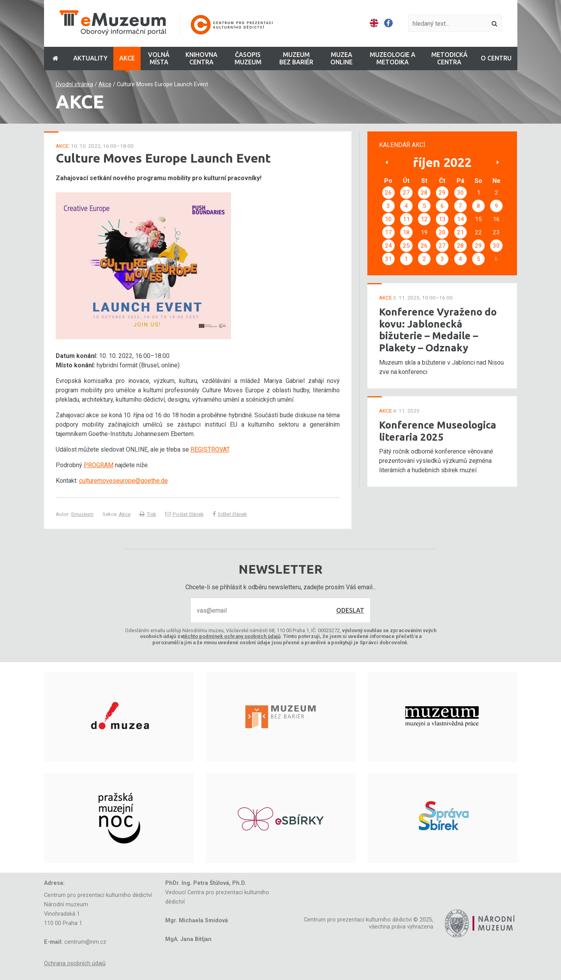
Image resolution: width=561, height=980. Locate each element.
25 (406, 245)
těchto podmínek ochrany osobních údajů (231, 636)
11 (406, 219)
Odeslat (350, 610)
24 (388, 245)
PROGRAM (98, 465)
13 (442, 219)
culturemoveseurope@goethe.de (123, 480)
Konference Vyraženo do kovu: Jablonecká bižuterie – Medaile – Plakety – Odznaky (438, 329)
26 (388, 192)
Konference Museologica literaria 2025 (437, 431)
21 (460, 232)
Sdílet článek (230, 514)
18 (406, 232)
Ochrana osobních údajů (75, 963)
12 (424, 219)
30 (460, 192)
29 (442, 192)
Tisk (147, 514)
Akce (105, 84)
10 (388, 219)
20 (442, 232)
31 (388, 258)
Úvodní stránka (74, 84)
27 (406, 192)
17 (388, 232)
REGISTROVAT (210, 449)
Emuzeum (82, 514)
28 (424, 192)
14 (460, 219)
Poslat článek (184, 514)
